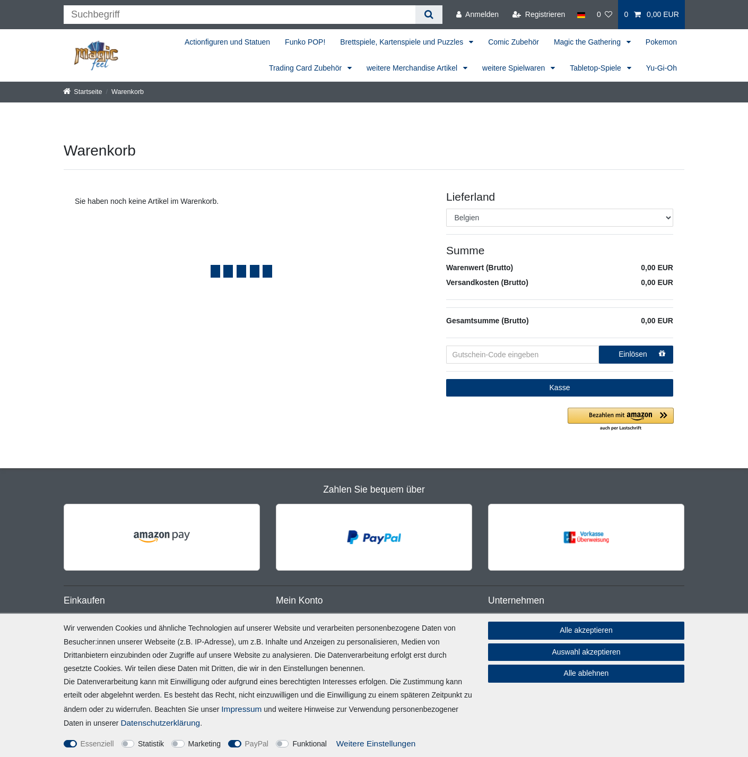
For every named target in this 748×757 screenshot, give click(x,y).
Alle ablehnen (586, 673)
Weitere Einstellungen (375, 743)
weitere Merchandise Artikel (413, 68)
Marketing (204, 743)
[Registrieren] (539, 14)
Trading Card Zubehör (306, 68)
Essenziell (97, 743)
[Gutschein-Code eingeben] (522, 355)
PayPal (256, 743)
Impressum (241, 708)
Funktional (309, 743)
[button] (620, 420)
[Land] (580, 14)
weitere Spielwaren (514, 68)
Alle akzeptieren (586, 630)
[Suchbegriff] (239, 14)
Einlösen (642, 354)
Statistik (151, 743)
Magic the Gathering (588, 42)
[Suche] (428, 14)
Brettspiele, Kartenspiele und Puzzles (402, 42)
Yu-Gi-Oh (661, 68)
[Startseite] (82, 92)
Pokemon (661, 42)
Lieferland (470, 197)
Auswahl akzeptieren (586, 652)
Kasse (560, 387)
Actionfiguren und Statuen (227, 42)
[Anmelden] (477, 14)
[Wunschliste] (605, 14)
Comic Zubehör (513, 42)
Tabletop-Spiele (596, 68)
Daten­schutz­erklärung (160, 722)
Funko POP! (305, 42)
